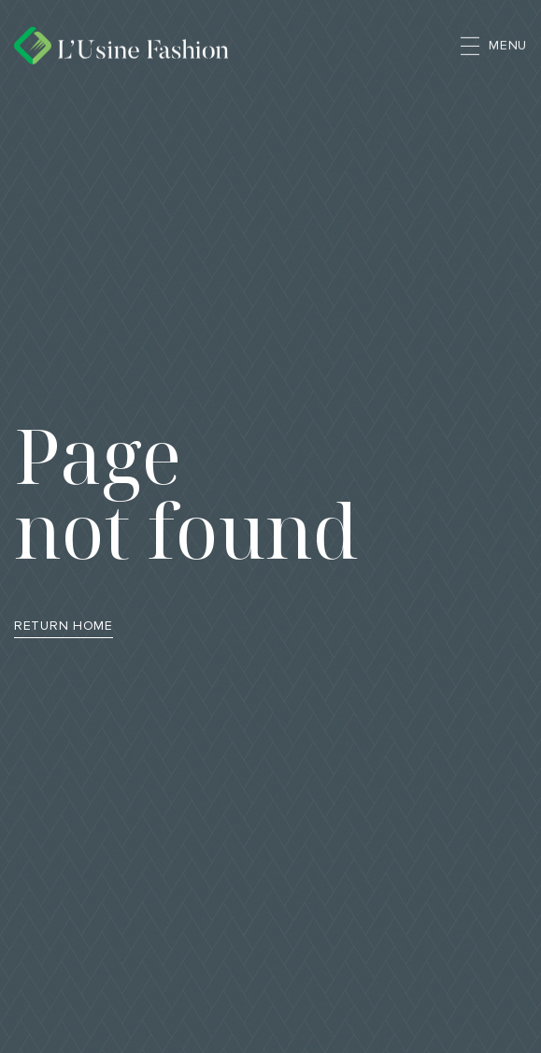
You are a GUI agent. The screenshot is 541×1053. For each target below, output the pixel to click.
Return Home (63, 625)
